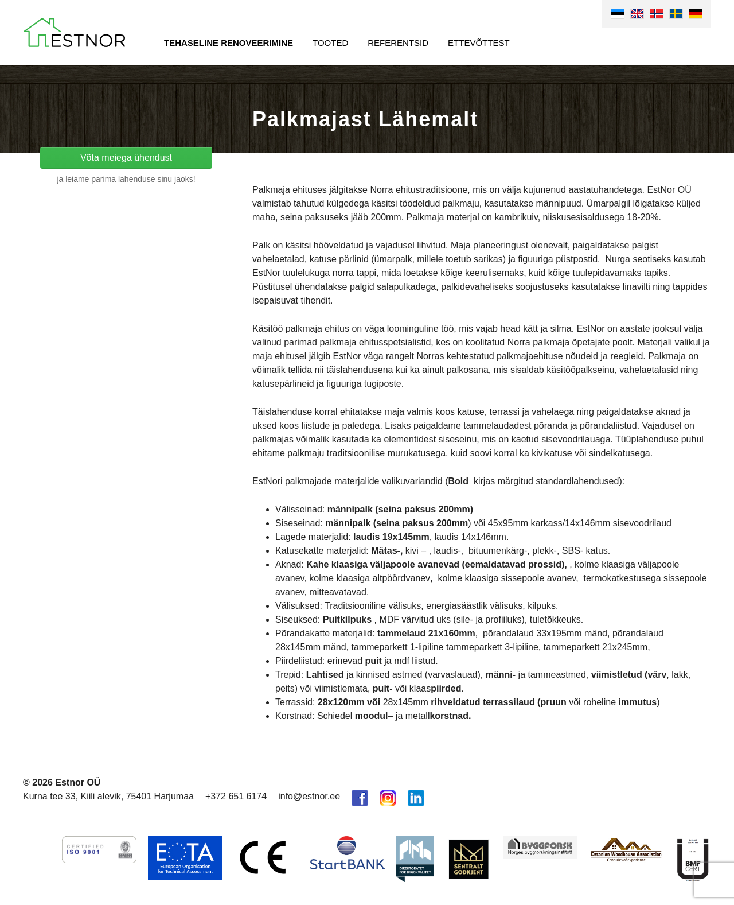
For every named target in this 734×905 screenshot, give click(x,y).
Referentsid (398, 43)
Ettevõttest (479, 43)
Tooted (330, 43)
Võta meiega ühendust (126, 157)
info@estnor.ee (309, 796)
